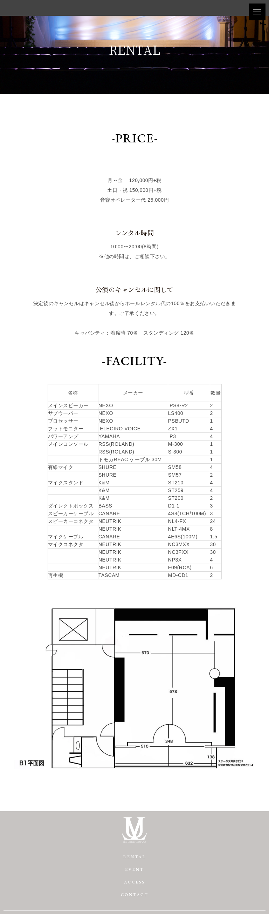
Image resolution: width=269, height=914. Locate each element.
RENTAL (134, 857)
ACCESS (134, 882)
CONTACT (135, 895)
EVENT (134, 869)
